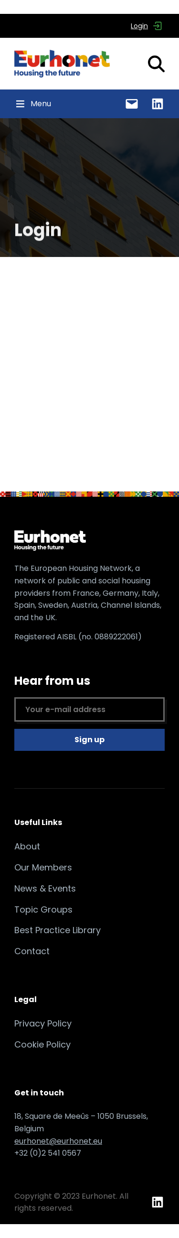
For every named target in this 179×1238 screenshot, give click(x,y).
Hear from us (89, 697)
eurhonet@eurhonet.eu (58, 1141)
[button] (41, 103)
